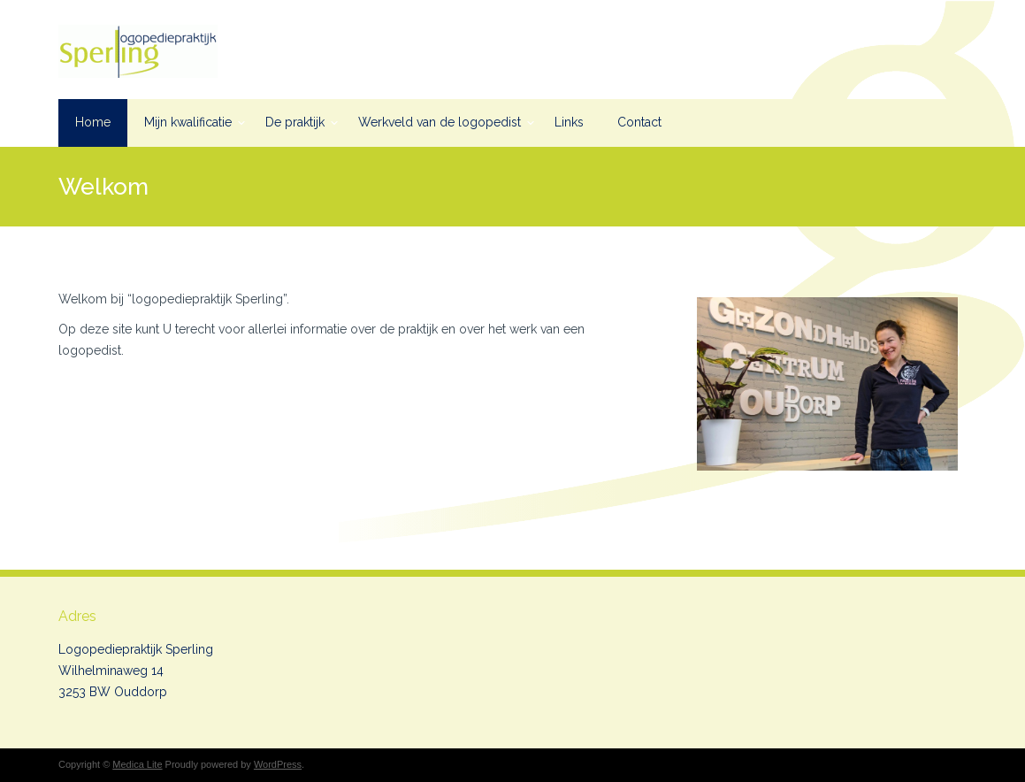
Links (569, 122)
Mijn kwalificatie (188, 122)
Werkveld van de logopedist (439, 122)
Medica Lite (137, 764)
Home (93, 122)
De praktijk (295, 122)
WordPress (278, 764)
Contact (639, 122)
